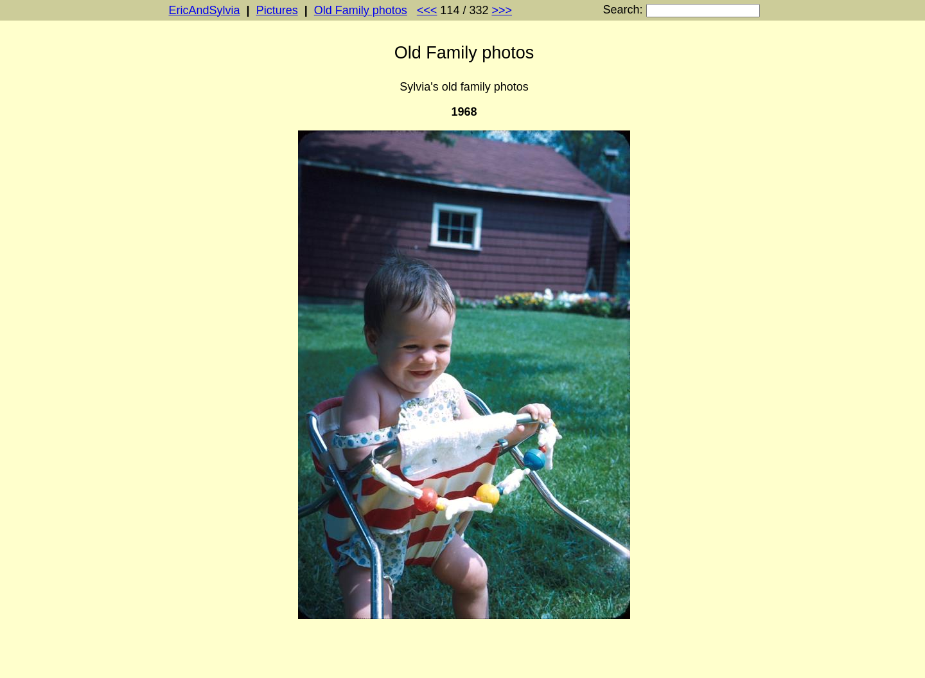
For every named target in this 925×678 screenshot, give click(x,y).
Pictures (277, 10)
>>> (501, 10)
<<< (427, 10)
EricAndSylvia (204, 10)
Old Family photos (360, 10)
